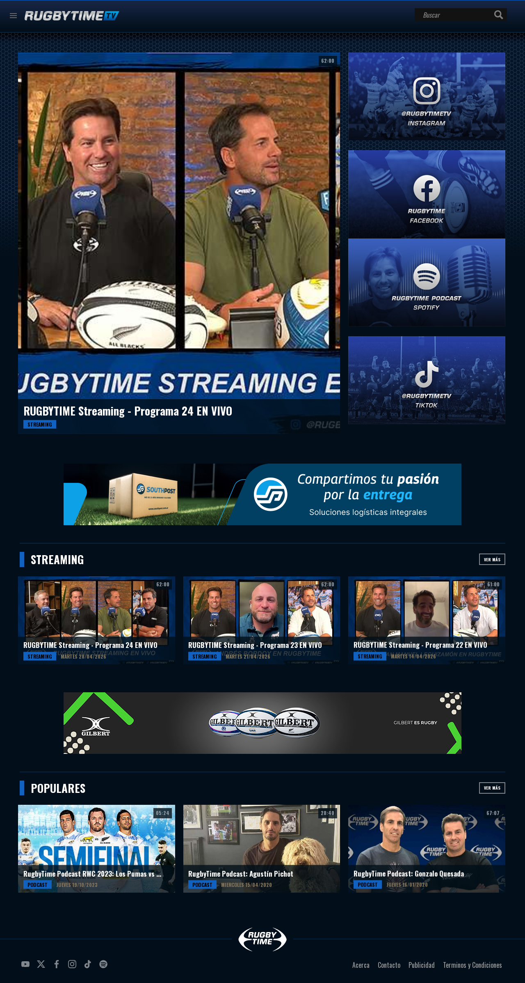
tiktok (89, 967)
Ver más (492, 559)
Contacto (389, 965)
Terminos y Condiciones (472, 965)
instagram (73, 967)
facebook (57, 967)
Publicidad (422, 965)
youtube (26, 967)
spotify (104, 967)
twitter (42, 967)
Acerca (361, 965)
